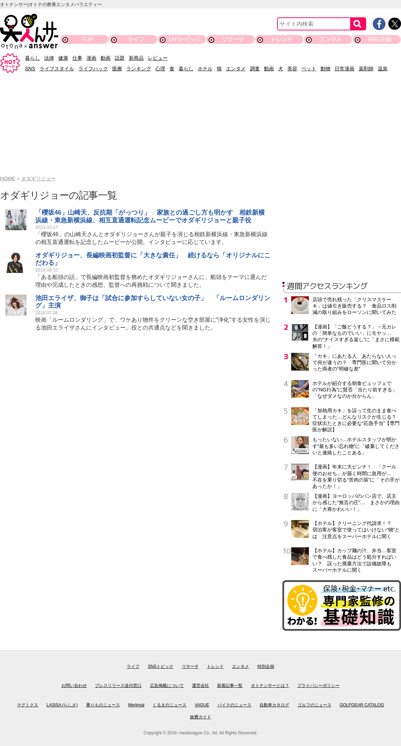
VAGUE (202, 705)
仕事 (77, 58)
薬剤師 (366, 68)
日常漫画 (344, 68)
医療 (117, 68)
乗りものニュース (103, 705)
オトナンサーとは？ (270, 685)
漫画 (91, 58)
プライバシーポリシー (318, 685)
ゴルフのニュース (314, 705)
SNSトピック (184, 39)
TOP (87, 39)
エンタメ (330, 39)
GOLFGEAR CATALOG (362, 705)
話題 (120, 58)
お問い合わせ (74, 685)
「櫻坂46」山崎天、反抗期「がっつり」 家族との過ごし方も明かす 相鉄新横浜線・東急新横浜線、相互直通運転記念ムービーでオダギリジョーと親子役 (150, 216)
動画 (105, 58)
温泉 (383, 68)
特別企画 (379, 39)
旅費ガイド (200, 717)
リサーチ (233, 39)
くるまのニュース (169, 705)
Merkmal (136, 705)
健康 (63, 58)
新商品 (136, 58)
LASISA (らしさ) (62, 705)
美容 (292, 68)
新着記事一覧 (230, 685)
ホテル (205, 68)
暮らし (32, 58)
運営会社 (200, 685)
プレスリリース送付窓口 (118, 685)
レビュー (158, 58)
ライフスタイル (57, 68)
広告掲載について (167, 685)
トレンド (281, 39)
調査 (255, 68)
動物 (325, 68)
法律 (49, 58)
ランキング (138, 68)
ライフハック (93, 68)
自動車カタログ (274, 705)
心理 (160, 68)
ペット (308, 68)
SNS (30, 68)
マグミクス (27, 705)
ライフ (135, 39)
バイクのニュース (234, 705)
